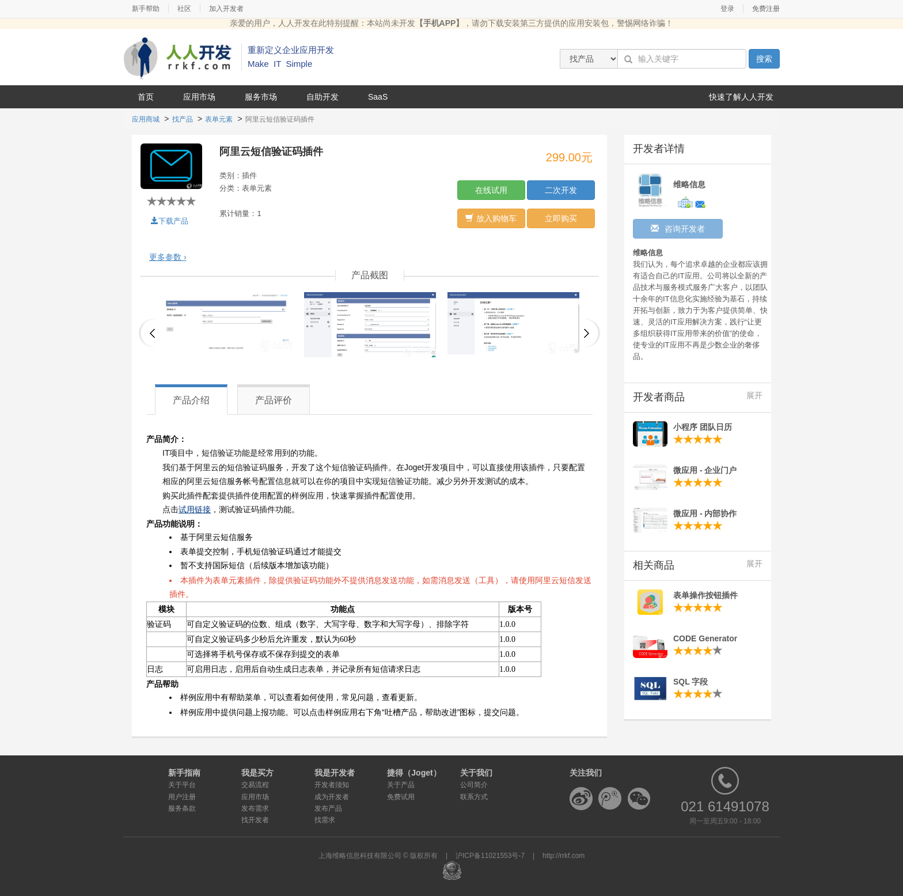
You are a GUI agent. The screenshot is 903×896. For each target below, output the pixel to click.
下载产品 (169, 221)
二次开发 (561, 190)
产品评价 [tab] (273, 400)
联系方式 (474, 797)
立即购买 (561, 218)
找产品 (182, 119)
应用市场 (199, 96)
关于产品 (401, 785)
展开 (754, 395)
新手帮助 (146, 9)
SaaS (378, 96)
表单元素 (219, 119)
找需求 (324, 820)
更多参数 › (168, 257)
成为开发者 (331, 797)
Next (591, 333)
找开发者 (255, 820)
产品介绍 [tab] (191, 400)
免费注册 (766, 9)
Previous (147, 333)
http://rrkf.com (563, 856)
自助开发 (322, 96)
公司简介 (474, 785)
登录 (727, 9)
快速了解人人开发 (741, 96)
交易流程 (255, 785)
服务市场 (261, 96)
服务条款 (182, 808)
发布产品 (328, 808)
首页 (146, 96)
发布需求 (255, 808)
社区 (184, 9)
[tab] (369, 257)
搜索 (764, 58)
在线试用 (491, 190)
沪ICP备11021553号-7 (490, 856)
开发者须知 (331, 785)
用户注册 (182, 797)
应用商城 (146, 119)
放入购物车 (491, 218)
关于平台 (182, 785)
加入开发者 (226, 9)
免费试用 (401, 797)
